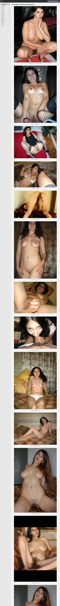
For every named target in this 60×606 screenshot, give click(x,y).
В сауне (2, 24)
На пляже (3, 15)
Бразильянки (3, 20)
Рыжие (2, 19)
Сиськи (2, 7)
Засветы (2, 11)
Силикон (2, 16)
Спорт (2, 8)
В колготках (3, 12)
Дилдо (2, 23)
